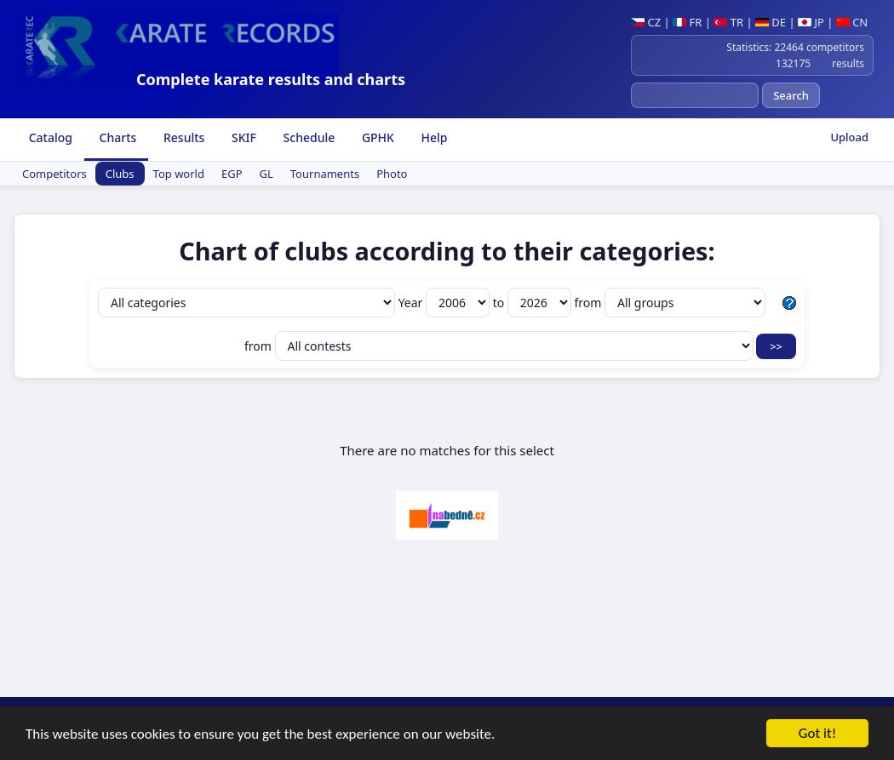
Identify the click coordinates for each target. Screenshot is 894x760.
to (534, 302)
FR (687, 22)
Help (433, 137)
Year (445, 302)
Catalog (49, 137)
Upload (849, 137)
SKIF (242, 137)
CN (852, 22)
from (669, 302)
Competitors (54, 173)
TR (728, 22)
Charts (116, 137)
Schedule (307, 137)
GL (266, 173)
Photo (391, 173)
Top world (178, 173)
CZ (646, 22)
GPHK (376, 137)
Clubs (120, 173)
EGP (232, 173)
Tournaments (324, 173)
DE (770, 22)
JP (811, 22)
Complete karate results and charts (270, 79)
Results (182, 137)
